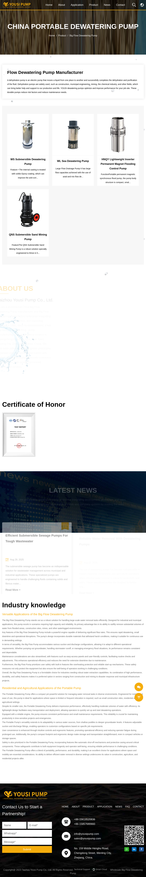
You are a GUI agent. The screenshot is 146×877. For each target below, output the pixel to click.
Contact (120, 4)
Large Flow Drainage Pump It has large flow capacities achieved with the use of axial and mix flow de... (73, 172)
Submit (27, 849)
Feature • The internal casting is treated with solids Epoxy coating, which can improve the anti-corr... (27, 174)
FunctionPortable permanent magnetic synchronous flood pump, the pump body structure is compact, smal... (118, 178)
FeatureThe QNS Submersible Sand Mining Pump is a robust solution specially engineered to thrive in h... (28, 249)
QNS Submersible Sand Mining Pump (28, 237)
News (107, 4)
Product (93, 4)
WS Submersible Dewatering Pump (27, 161)
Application (77, 4)
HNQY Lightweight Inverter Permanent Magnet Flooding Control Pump (118, 164)
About (61, 4)
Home (49, 4)
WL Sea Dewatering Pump (73, 161)
